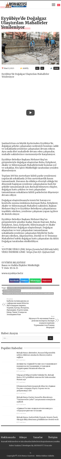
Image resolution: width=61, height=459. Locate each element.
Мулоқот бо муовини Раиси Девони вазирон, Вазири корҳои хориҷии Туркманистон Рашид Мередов (41, 322)
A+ (37, 68)
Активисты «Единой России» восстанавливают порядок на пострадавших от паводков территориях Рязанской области (37, 366)
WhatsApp (35, 280)
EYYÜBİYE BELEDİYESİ (12, 291)
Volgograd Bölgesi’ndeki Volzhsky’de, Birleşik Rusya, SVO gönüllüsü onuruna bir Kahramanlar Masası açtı (36, 377)
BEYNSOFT (38, 445)
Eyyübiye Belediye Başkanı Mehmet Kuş (24, 288)
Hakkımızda (8, 437)
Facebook (14, 280)
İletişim (53, 437)
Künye (23, 437)
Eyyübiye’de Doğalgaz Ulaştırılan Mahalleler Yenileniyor (28, 293)
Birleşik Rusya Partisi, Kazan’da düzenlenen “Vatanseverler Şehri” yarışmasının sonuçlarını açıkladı (36, 399)
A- (42, 68)
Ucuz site (48, 445)
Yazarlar (38, 437)
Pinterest (46, 280)
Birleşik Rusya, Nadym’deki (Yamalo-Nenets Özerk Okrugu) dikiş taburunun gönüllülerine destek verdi (38, 418)
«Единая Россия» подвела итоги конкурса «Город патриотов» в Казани (35, 409)
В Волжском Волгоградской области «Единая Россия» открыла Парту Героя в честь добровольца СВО (36, 388)
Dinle (56, 68)
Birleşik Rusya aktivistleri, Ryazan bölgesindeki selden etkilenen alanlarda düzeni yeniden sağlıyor (36, 355)
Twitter (24, 280)
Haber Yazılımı (15, 445)
